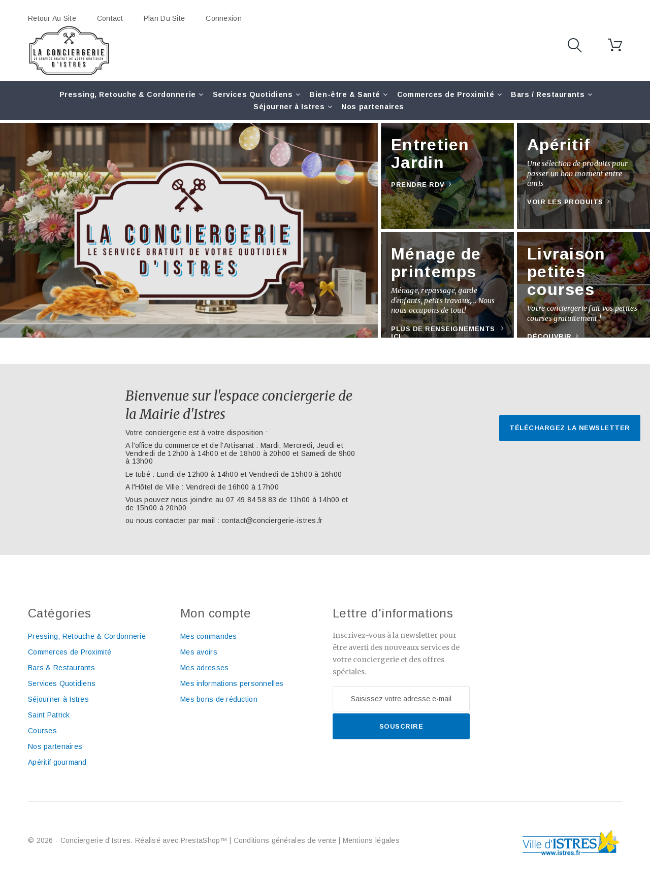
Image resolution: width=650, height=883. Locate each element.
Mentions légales (371, 840)
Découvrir (549, 336)
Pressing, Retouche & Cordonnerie (127, 94)
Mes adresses (204, 668)
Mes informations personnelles (231, 683)
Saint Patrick (49, 715)
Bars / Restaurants (547, 94)
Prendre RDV (418, 184)
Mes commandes (208, 636)
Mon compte (215, 613)
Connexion (224, 18)
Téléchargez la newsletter (569, 428)
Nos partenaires (372, 107)
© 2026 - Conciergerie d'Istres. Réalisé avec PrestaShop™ (129, 840)
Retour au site (52, 18)
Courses (42, 731)
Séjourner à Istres (288, 107)
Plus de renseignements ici (443, 333)
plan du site (164, 18)
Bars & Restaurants (61, 668)
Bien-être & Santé (344, 94)
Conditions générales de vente (285, 840)
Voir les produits (565, 202)
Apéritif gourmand (57, 762)
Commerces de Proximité (445, 94)
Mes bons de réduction (218, 699)
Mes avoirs (198, 652)
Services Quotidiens (253, 94)
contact (110, 18)
